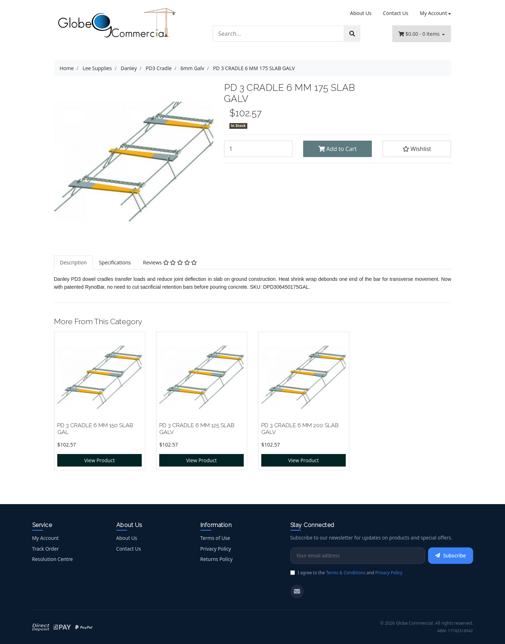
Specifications (115, 262)
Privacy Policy (215, 548)
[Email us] (297, 591)
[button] (417, 149)
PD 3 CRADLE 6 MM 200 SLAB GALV (300, 428)
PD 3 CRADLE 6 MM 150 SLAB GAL (95, 428)
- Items (419, 34)
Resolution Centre (52, 559)
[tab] (73, 262)
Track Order (45, 548)
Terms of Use (215, 538)
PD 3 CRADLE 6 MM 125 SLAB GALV (196, 428)
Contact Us (395, 13)
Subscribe (450, 555)
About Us (361, 13)
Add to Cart (338, 149)
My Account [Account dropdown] (433, 13)
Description (73, 262)
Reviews (170, 262)
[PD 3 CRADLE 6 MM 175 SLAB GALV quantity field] (258, 149)
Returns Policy (216, 559)
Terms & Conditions (345, 573)
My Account (45, 538)
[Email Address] (357, 555)
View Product (99, 460)
